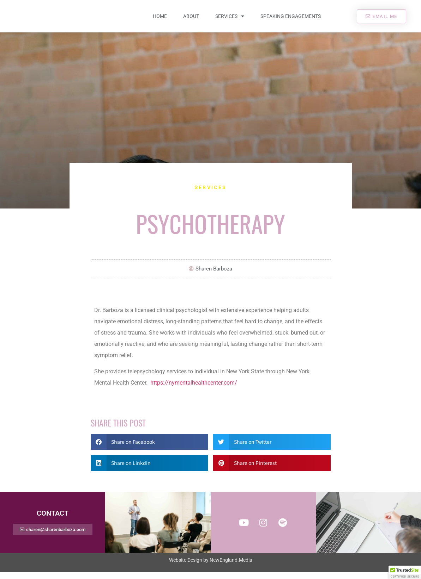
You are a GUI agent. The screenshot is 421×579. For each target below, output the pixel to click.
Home (160, 20)
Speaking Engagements (290, 20)
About (191, 20)
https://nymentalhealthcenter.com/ (193, 389)
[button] (149, 448)
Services (229, 20)
